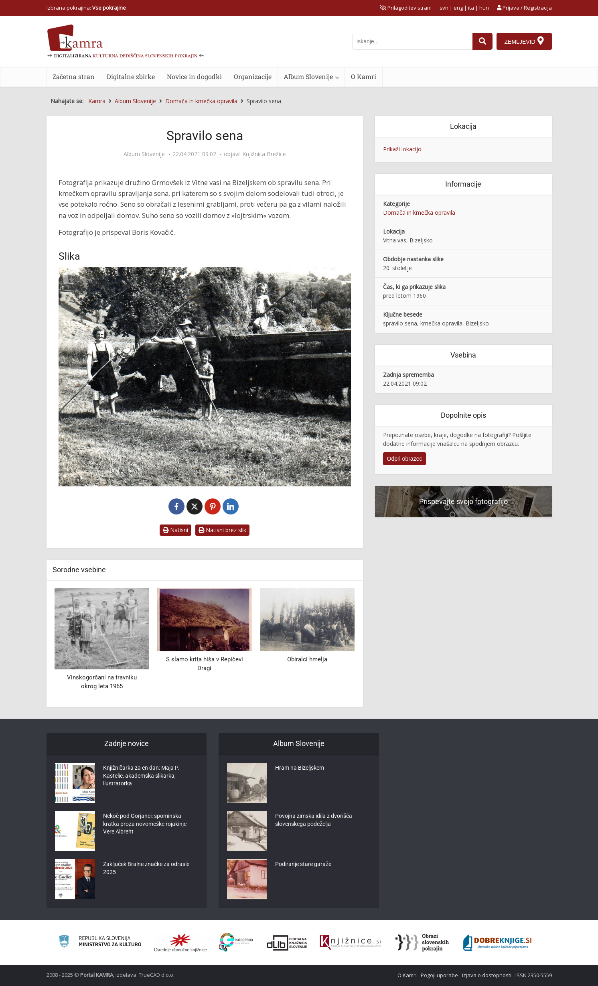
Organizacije (253, 76)
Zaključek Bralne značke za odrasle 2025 (146, 869)
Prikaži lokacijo (402, 149)
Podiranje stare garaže (303, 865)
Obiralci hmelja (307, 659)
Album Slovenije (308, 76)
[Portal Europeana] (236, 942)
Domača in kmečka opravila (419, 212)
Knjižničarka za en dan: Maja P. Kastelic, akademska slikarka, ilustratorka (141, 777)
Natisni (175, 530)
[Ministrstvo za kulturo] (100, 942)
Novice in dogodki (194, 76)
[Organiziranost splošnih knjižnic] (180, 943)
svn (444, 7)
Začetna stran (74, 76)
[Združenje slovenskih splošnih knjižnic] (350, 943)
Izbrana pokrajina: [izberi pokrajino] (86, 7)
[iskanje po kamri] (412, 41)
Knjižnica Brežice (264, 154)
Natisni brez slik (222, 530)
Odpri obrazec (404, 458)
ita (471, 7)
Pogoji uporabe (439, 975)
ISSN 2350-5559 (533, 975)
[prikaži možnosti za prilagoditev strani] (406, 7)
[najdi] (482, 41)
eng (458, 7)
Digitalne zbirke (131, 76)
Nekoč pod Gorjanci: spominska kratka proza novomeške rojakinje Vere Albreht (144, 825)
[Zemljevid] (523, 41)
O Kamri (363, 76)
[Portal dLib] (287, 943)
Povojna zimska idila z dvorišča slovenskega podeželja (313, 821)
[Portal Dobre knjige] (497, 943)
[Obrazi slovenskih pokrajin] (422, 943)
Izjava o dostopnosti (486, 975)
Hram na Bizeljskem (299, 769)
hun (484, 7)
